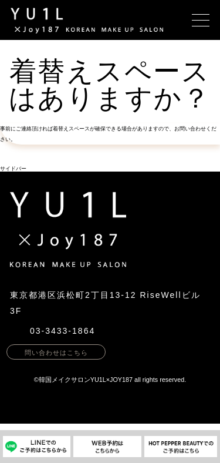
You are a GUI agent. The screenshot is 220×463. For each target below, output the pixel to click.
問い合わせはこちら (56, 352)
